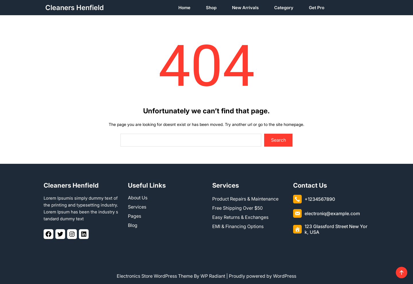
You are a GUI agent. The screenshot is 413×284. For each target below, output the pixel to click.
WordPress (284, 276)
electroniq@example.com (332, 213)
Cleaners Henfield (74, 7)
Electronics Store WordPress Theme (155, 276)
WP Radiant (212, 276)
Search (278, 140)
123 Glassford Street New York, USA (336, 229)
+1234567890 (320, 199)
